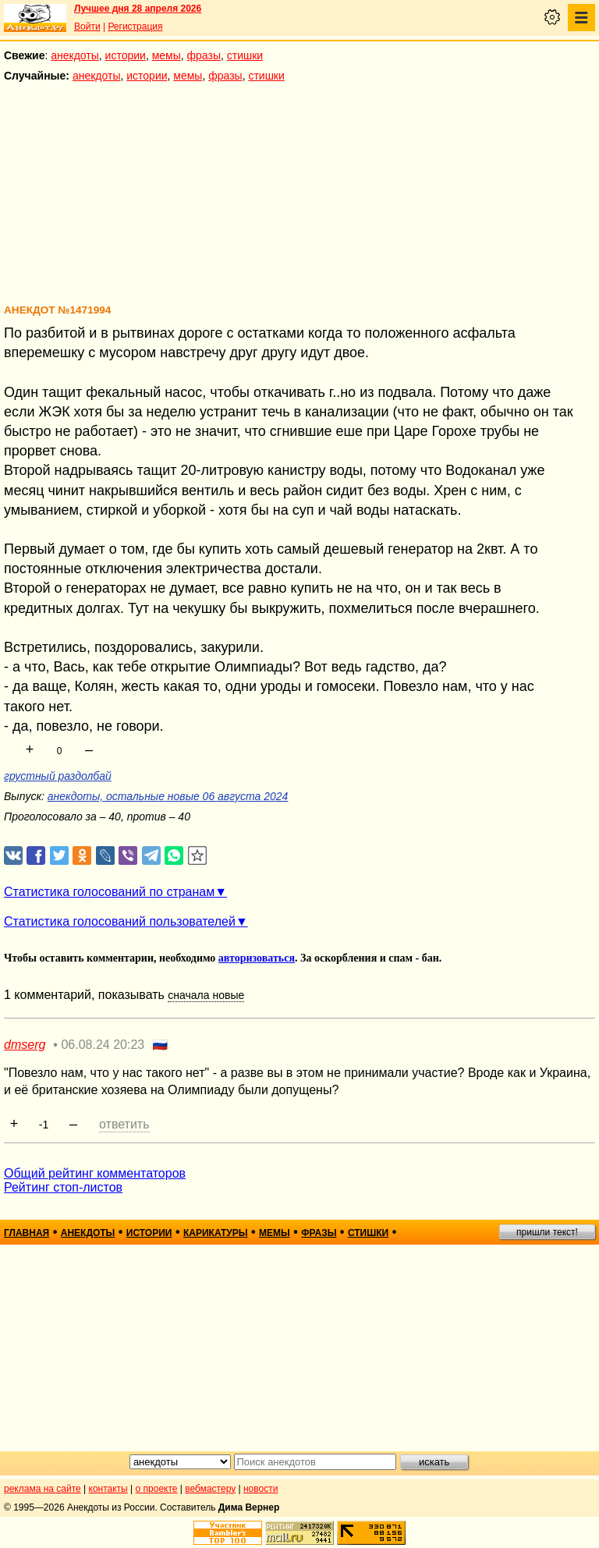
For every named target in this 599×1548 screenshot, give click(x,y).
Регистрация (135, 26)
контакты (108, 1488)
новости (260, 1488)
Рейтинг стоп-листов (63, 1187)
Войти (87, 26)
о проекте (157, 1488)
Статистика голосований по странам (109, 891)
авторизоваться (256, 958)
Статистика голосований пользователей (120, 921)
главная (26, 1232)
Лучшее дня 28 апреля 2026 (137, 8)
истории (125, 55)
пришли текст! (547, 1232)
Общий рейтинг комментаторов (95, 1173)
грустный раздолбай (58, 776)
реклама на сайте (42, 1488)
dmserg (24, 1044)
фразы (204, 55)
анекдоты (75, 55)
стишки (245, 55)
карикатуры (215, 1232)
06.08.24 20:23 (102, 1044)
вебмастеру (210, 1488)
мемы (166, 55)
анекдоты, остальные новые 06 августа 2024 (168, 796)
